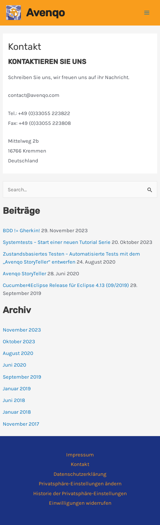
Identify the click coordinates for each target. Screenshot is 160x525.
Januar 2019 (17, 388)
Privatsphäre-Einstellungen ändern (80, 483)
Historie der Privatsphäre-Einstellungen (80, 493)
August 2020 (18, 353)
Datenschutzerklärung (80, 474)
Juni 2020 (14, 365)
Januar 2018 (17, 412)
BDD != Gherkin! (21, 230)
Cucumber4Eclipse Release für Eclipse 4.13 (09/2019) (66, 285)
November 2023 (22, 330)
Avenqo (45, 12)
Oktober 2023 (19, 341)
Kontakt (80, 464)
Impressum (80, 454)
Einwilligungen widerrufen (80, 503)
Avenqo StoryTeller (24, 273)
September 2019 (22, 377)
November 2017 (21, 424)
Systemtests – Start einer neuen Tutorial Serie (56, 242)
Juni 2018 (14, 400)
